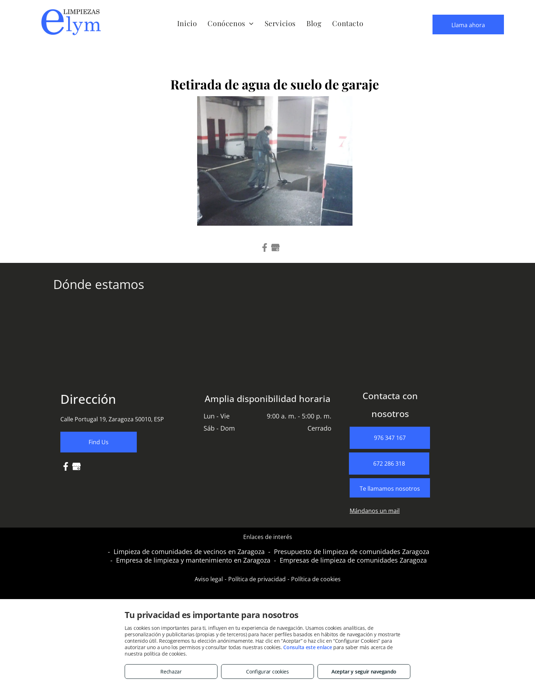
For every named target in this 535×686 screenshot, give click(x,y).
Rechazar (171, 671)
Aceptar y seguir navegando (363, 671)
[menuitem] (187, 23)
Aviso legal (209, 579)
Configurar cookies (267, 671)
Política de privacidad (257, 579)
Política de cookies (316, 579)
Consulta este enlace (307, 647)
